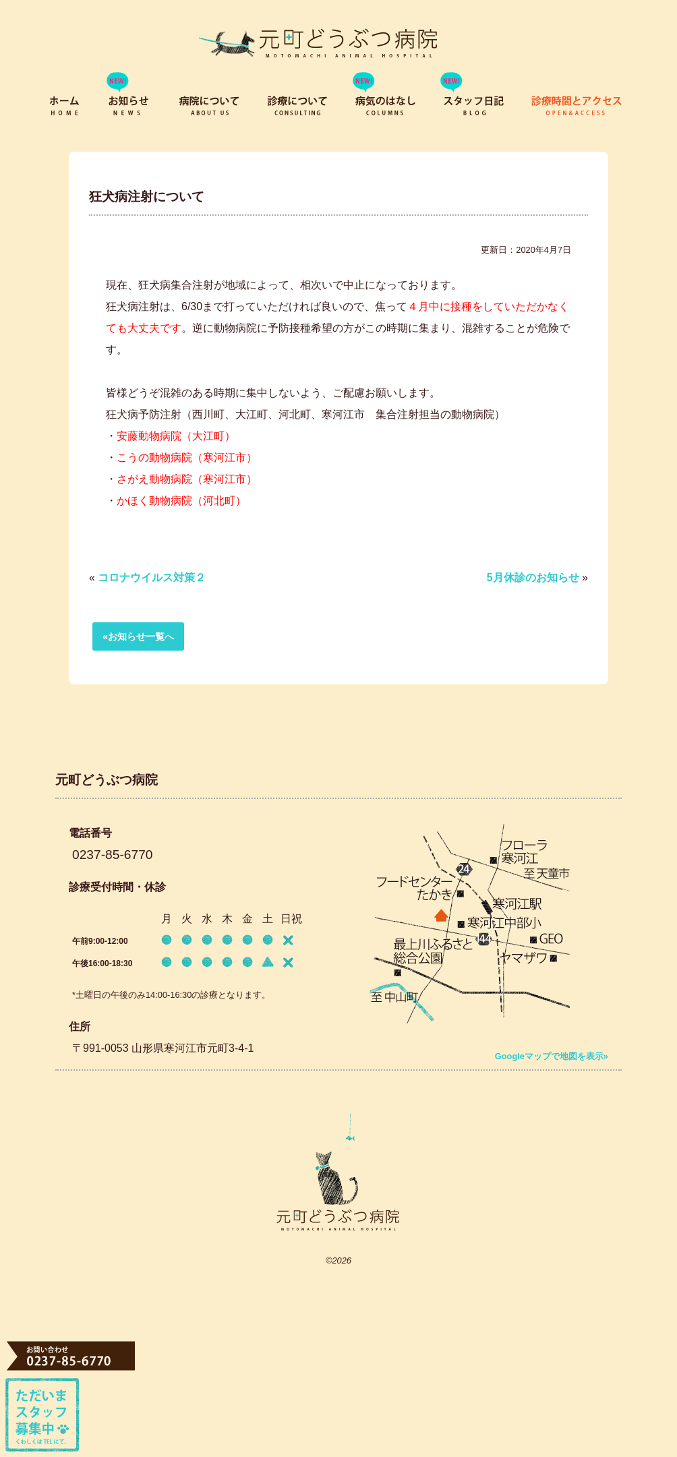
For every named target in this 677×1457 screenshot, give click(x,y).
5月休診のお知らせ (533, 577)
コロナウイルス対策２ (152, 577)
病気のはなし (385, 108)
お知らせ (131, 108)
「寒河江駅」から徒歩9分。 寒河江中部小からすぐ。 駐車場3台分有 (470, 934)
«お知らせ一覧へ (138, 636)
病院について (210, 108)
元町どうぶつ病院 (338, 1171)
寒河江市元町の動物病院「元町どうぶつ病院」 (313, 42)
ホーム (65, 108)
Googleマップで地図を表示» (551, 1056)
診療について (298, 108)
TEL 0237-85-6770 (72, 1356)
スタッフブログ (473, 108)
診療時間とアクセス (577, 108)
